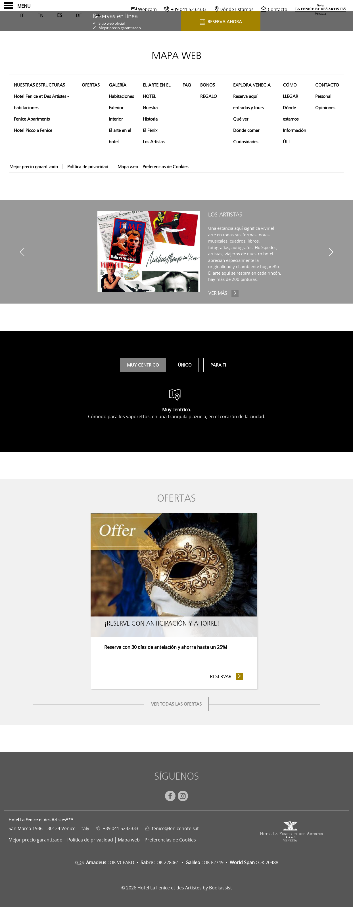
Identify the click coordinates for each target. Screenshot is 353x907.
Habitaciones (121, 96)
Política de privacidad (87, 166)
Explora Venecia (252, 85)
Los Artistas (153, 141)
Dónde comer (246, 130)
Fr (98, 15)
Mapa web (128, 166)
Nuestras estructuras (39, 85)
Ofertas (91, 85)
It (22, 15)
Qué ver (240, 119)
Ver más (224, 293)
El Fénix (150, 130)
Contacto (327, 85)
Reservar (226, 676)
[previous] (22, 251)
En (40, 15)
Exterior (116, 107)
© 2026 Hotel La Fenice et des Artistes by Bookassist (176, 888)
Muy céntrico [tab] (143, 365)
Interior (116, 119)
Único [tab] (185, 365)
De (79, 15)
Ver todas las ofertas (176, 704)
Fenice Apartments (32, 119)
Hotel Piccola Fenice (33, 130)
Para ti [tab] (218, 365)
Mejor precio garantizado (33, 166)
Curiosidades (245, 141)
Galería (117, 85)
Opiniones (325, 107)
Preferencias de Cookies (165, 166)
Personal (323, 96)
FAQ (187, 85)
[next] (331, 251)
